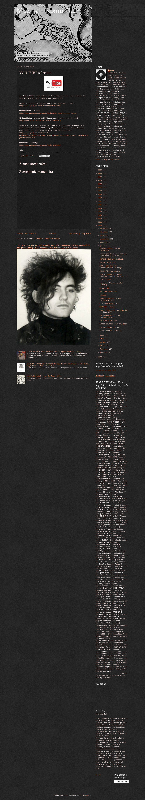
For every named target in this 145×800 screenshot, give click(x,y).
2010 (100, 226)
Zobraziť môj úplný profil (107, 160)
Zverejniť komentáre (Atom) (47, 238)
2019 (100, 194)
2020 (100, 191)
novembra (104, 232)
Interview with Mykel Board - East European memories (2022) (54, 352)
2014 (100, 212)
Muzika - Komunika (46, 10)
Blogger (86, 795)
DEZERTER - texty (107, 307)
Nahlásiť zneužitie (105, 376)
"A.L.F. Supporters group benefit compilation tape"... (113, 275)
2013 (100, 215)
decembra (104, 229)
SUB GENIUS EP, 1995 (108, 321)
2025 (100, 173)
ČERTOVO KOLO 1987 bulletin (111, 259)
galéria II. (104, 288)
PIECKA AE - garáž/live (109, 271)
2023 (100, 180)
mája (102, 339)
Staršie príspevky (79, 233)
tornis (98, 370)
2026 (100, 170)
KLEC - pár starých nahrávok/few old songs (110, 267)
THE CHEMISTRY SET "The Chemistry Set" (109, 316)
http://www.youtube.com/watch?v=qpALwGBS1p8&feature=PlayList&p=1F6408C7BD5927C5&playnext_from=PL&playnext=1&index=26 (53, 135)
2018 (100, 198)
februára (104, 349)
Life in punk (105, 280)
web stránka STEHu (109, 370)
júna (102, 335)
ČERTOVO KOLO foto (107, 262)
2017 (100, 201)
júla (102, 246)
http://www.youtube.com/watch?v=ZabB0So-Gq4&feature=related (47, 113)
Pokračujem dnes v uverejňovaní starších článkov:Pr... (113, 255)
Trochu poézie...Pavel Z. (110, 331)
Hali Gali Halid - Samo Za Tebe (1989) (44, 376)
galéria (102, 295)
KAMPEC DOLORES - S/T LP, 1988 (113, 324)
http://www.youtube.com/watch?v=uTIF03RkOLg (40, 120)
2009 (100, 357)
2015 (100, 208)
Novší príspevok (26, 233)
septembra (104, 239)
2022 (100, 184)
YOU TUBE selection (107, 292)
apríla (103, 342)
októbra (103, 235)
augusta (103, 242)
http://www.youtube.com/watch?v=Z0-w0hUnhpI (40, 145)
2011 (100, 222)
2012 (100, 219)
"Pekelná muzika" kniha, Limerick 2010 (110, 299)
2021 (100, 187)
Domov (52, 233)
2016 (100, 205)
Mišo (112, 70)
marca (102, 346)
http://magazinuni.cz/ (109, 303)
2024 (100, 177)
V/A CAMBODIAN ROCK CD (109, 327)
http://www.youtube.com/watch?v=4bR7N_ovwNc (40, 106)
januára (103, 352)
